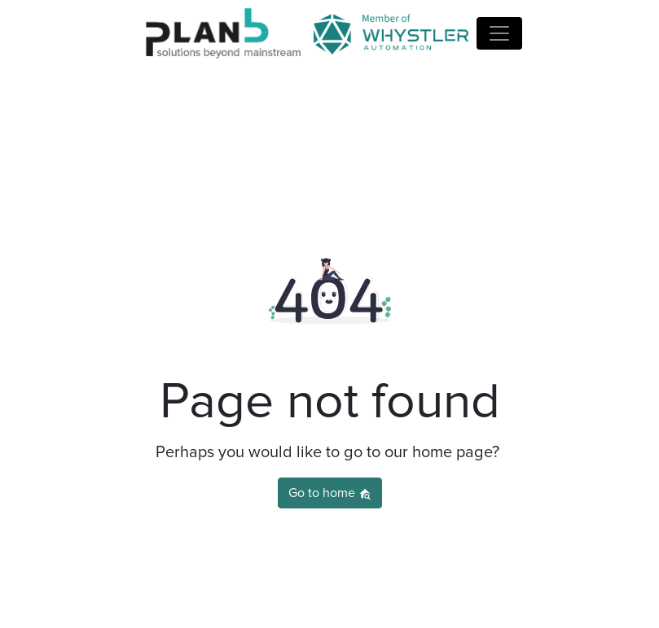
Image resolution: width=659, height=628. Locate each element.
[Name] (499, 33)
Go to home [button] (329, 493)
